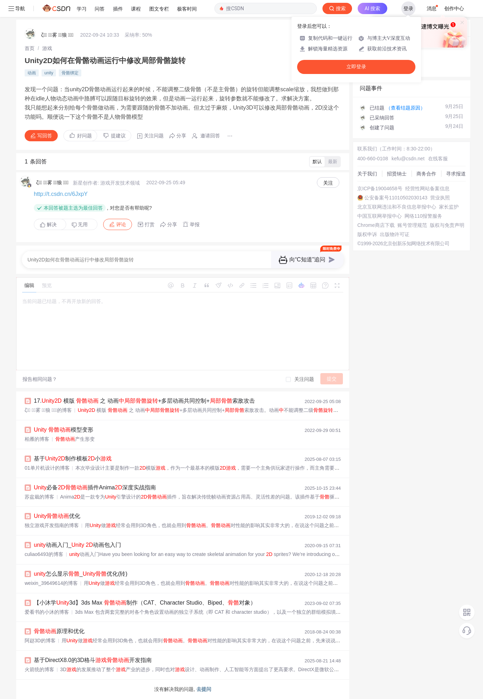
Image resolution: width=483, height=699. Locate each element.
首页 (29, 48)
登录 (408, 8)
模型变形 (63, 430)
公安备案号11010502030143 (395, 197)
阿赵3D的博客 (40, 640)
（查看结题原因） (405, 108)
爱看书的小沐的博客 (47, 612)
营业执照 (440, 197)
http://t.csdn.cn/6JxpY (61, 194)
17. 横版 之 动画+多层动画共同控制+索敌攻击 (144, 401)
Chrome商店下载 (376, 225)
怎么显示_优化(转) (80, 574)
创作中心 (454, 8)
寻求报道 (456, 174)
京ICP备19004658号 (379, 188)
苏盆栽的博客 (39, 497)
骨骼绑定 (70, 72)
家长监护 (449, 207)
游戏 (47, 48)
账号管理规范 (412, 225)
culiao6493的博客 (44, 554)
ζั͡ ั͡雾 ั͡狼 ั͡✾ (57, 35)
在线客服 (438, 158)
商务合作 (426, 174)
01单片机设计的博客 (47, 468)
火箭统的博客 (39, 669)
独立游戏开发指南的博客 (52, 525)
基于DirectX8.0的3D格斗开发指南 (93, 660)
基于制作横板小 (73, 459)
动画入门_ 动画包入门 (77, 545)
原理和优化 (59, 631)
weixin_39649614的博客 (51, 583)
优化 (57, 516)
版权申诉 (367, 234)
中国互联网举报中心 (379, 216)
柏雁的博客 (37, 439)
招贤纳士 (397, 174)
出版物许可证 (394, 234)
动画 (31, 72)
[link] (29, 48)
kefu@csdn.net (408, 158)
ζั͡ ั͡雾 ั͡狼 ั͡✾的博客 (48, 410)
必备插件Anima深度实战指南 (95, 487)
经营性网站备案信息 (427, 188)
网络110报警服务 (423, 216)
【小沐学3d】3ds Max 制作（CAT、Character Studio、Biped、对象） (145, 603)
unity (48, 72)
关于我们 (367, 174)
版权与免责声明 (447, 225)
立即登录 (356, 66)
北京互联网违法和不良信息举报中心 (396, 207)
